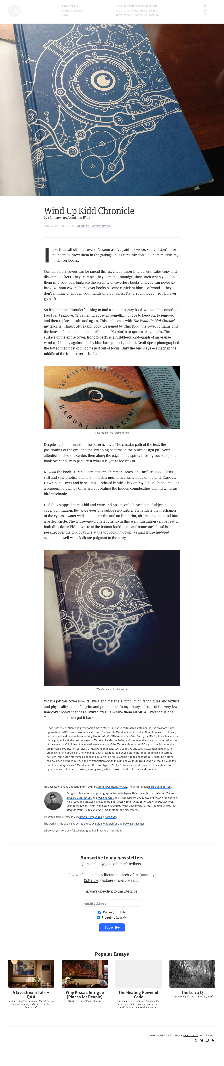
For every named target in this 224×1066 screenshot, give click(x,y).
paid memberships (106, 823)
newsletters (86, 817)
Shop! (65, 15)
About (70, 6)
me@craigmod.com (159, 786)
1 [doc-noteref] (62, 325)
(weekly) (115, 917)
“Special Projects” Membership (136, 6)
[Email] (111, 903)
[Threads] (205, 15)
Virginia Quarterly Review (93, 226)
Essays (78, 10)
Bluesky (101, 830)
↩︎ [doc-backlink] (156, 769)
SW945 (153, 10)
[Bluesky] (205, 6)
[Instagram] (205, 10)
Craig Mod (73, 793)
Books (66, 10)
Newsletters (124, 15)
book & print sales (133, 823)
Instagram (116, 830)
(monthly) (115, 912)
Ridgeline (152, 15)
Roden (138, 15)
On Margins (137, 10)
